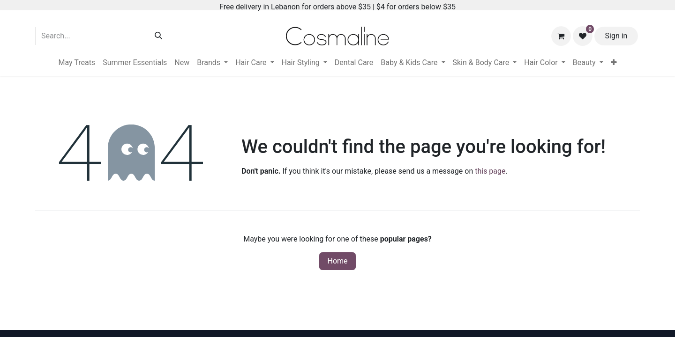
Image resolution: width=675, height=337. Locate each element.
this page (490, 171)
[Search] (158, 36)
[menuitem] (76, 62)
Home (337, 260)
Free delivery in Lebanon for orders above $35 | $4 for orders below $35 (337, 6)
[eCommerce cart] (561, 36)
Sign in (616, 35)
